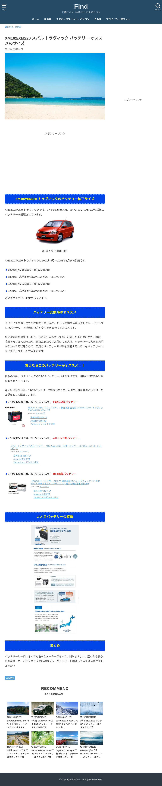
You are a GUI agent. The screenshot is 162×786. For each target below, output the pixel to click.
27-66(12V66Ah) (40, 269)
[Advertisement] (55, 158)
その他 (97, 19)
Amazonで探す (37, 421)
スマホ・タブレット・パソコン (72, 19)
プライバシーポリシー (118, 19)
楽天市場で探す (38, 417)
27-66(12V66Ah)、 (58, 209)
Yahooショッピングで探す (43, 424)
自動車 (47, 19)
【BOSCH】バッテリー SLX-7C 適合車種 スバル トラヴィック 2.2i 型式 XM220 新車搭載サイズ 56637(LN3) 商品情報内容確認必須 (65, 482)
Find (81, 6)
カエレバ (39, 413)
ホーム (35, 19)
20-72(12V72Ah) (80, 209)
